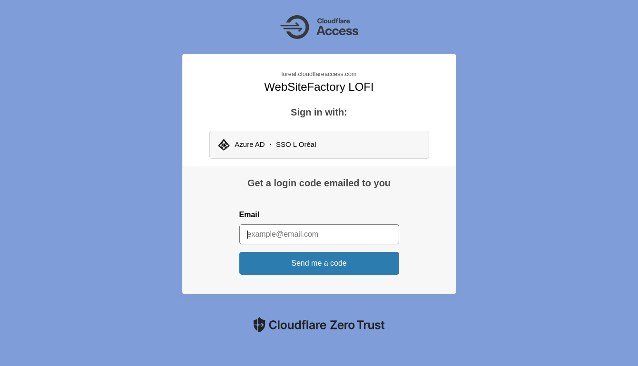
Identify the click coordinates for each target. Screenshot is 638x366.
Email (249, 215)
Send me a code (319, 263)
